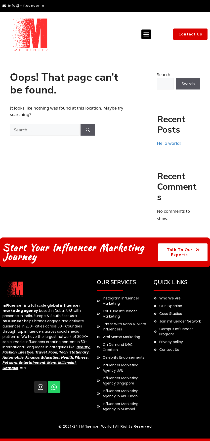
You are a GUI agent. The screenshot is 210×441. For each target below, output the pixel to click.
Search (163, 74)
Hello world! (169, 143)
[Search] (88, 130)
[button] (146, 34)
